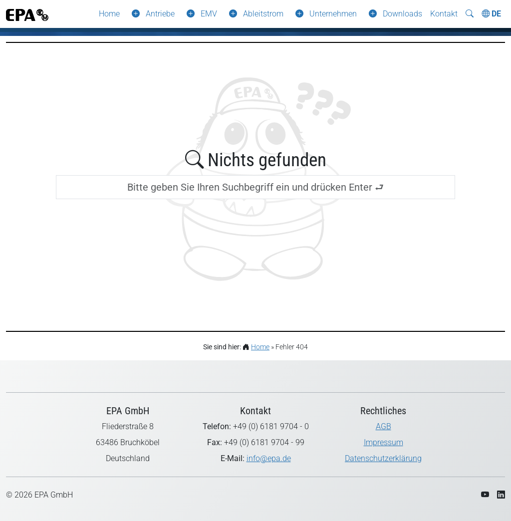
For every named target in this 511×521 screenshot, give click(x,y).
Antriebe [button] (160, 13)
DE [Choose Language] (491, 13)
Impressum (383, 442)
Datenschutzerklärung (383, 458)
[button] (134, 14)
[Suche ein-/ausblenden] (470, 14)
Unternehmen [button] (333, 13)
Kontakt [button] (444, 13)
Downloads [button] (402, 13)
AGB (383, 426)
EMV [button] (209, 13)
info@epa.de (269, 458)
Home (109, 13)
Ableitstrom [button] (263, 13)
